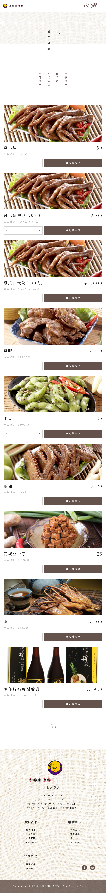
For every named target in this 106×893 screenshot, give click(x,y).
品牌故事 (31, 830)
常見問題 (75, 842)
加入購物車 (73, 162)
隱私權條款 (31, 842)
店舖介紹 (31, 834)
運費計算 (75, 834)
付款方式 (75, 830)
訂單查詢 (31, 864)
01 (53, 727)
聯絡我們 (31, 868)
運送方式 (75, 838)
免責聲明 (31, 838)
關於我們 (31, 822)
